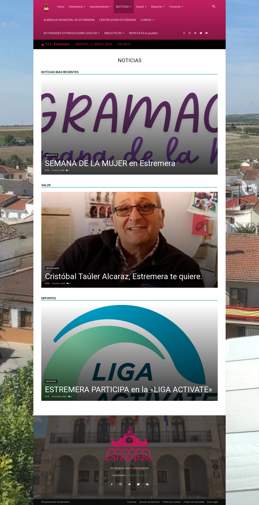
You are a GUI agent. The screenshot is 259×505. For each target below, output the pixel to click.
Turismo (176, 6)
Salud (141, 6)
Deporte (157, 6)
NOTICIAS (123, 6)
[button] (214, 6)
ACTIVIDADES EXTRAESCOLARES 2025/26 (72, 33)
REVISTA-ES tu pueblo (143, 33)
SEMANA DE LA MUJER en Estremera (110, 163)
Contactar (131, 502)
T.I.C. (47, 170)
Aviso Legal (212, 502)
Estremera (77, 6)
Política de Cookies (172, 502)
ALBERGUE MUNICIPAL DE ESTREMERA (69, 20)
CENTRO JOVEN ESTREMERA (117, 20)
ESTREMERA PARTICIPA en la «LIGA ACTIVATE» (128, 389)
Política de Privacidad (194, 502)
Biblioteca (51, 155)
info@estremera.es (137, 475)
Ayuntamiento (100, 6)
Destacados (52, 268)
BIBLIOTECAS (114, 33)
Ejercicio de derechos (150, 502)
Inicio (60, 6)
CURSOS (147, 20)
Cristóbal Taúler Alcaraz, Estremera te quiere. (123, 276)
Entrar (124, 44)
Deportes (51, 381)
